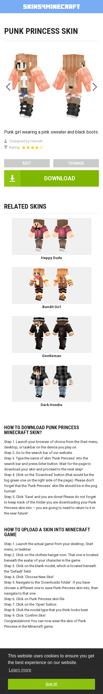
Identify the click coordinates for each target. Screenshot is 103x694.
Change (76, 163)
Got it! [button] (51, 684)
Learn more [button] (20, 670)
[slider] (32, 147)
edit (27, 163)
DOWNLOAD (59, 178)
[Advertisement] (51, 54)
